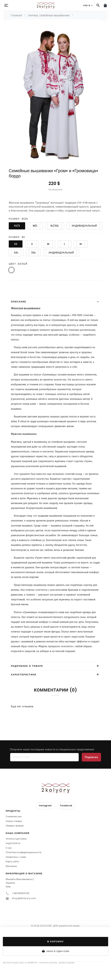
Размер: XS (17, 237)
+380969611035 (20, 893)
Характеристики (23, 674)
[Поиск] (98, 5)
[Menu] (6, 5)
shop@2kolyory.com (24, 898)
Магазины (11, 866)
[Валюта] (88, 5)
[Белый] (11, 270)
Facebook (66, 805)
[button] (55, 812)
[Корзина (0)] (105, 5)
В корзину (55, 941)
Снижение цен (14, 816)
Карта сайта (12, 861)
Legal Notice (13, 843)
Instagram (45, 805)
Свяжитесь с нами (16, 857)
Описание (18, 301)
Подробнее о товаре (27, 665)
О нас (9, 848)
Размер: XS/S (18, 218)
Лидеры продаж (15, 825)
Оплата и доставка (16, 838)
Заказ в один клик (55, 951)
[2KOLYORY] (55, 788)
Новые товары (14, 821)
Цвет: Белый (18, 263)
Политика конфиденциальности (23, 852)
